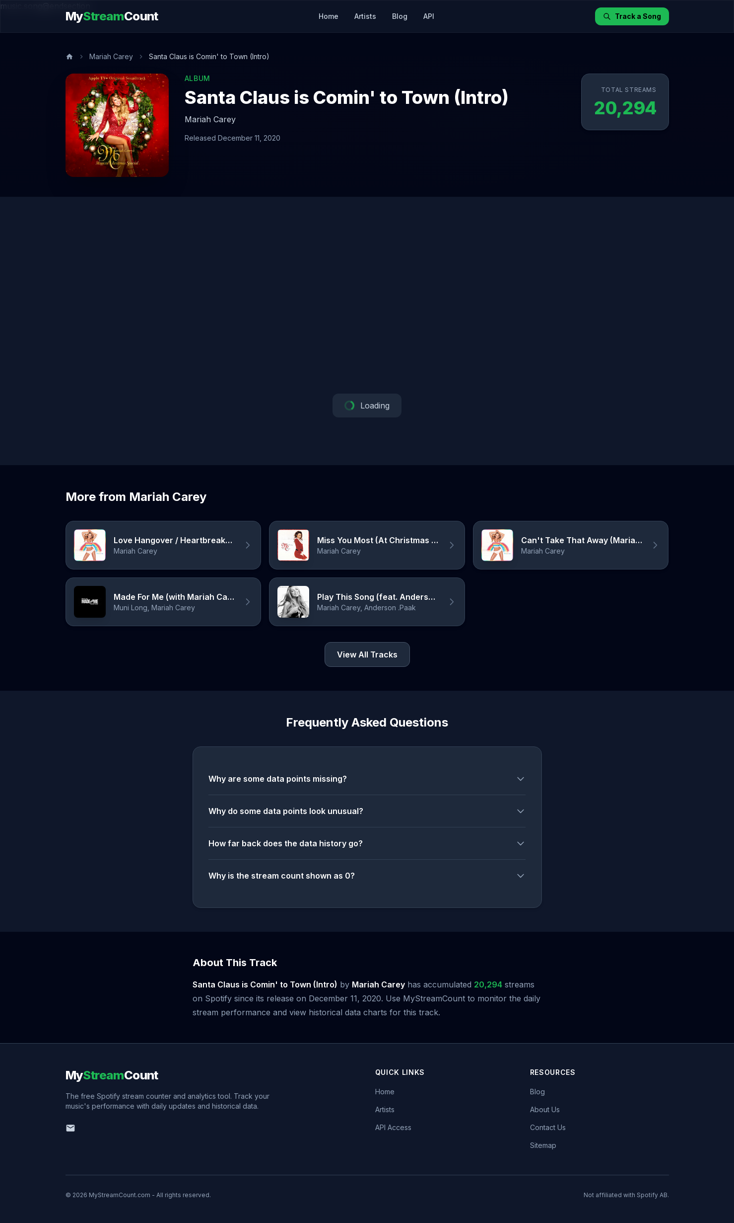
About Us (545, 1109)
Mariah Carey (111, 56)
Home (328, 16)
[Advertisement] (367, 295)
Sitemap (543, 1145)
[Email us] (70, 1128)
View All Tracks (367, 654)
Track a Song (632, 16)
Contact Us (548, 1127)
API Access (393, 1127)
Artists (365, 16)
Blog (399, 16)
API (428, 16)
